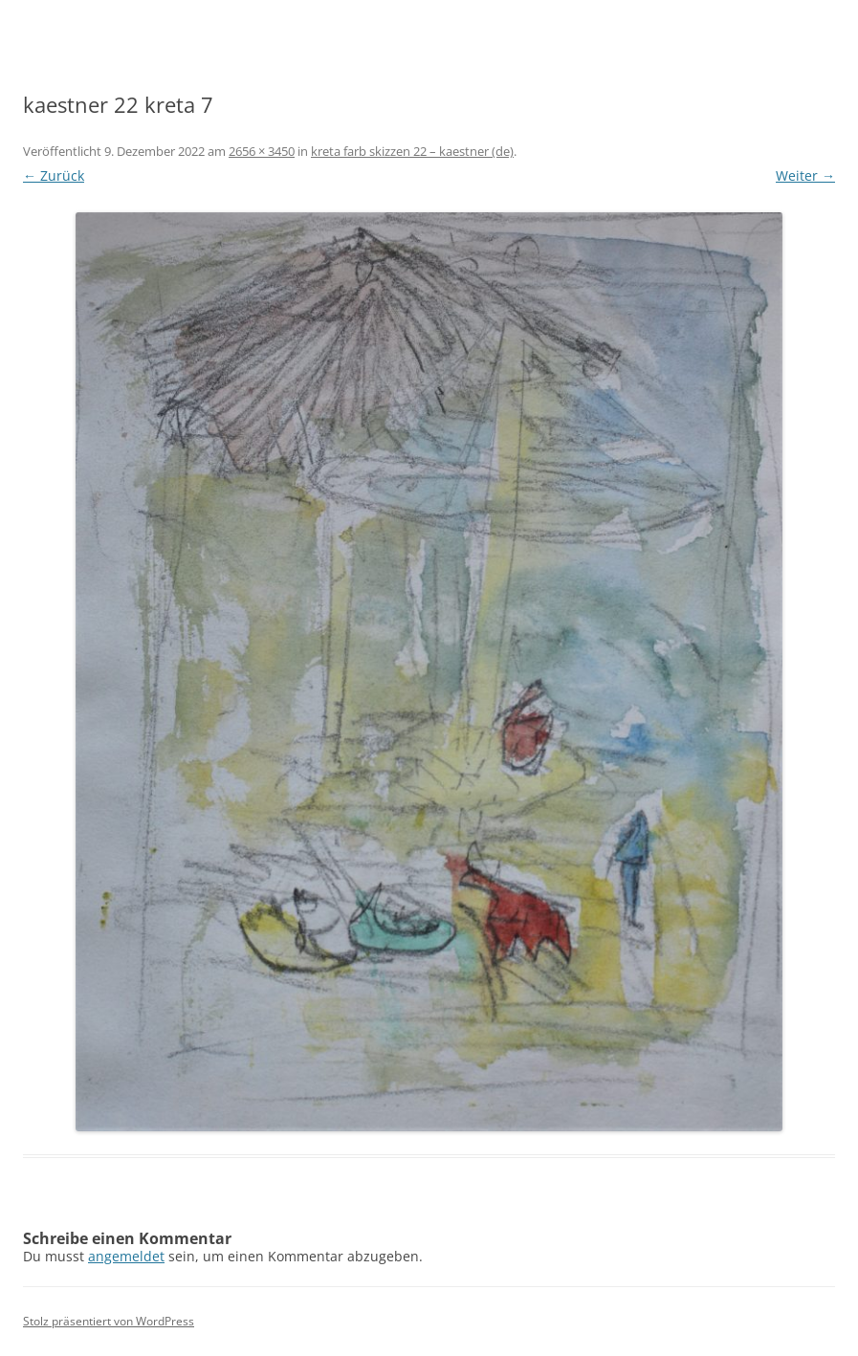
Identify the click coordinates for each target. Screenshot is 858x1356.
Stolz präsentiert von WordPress (108, 1321)
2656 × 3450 (262, 151)
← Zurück (53, 175)
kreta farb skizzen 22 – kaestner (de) (412, 151)
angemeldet (126, 1256)
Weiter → (805, 175)
